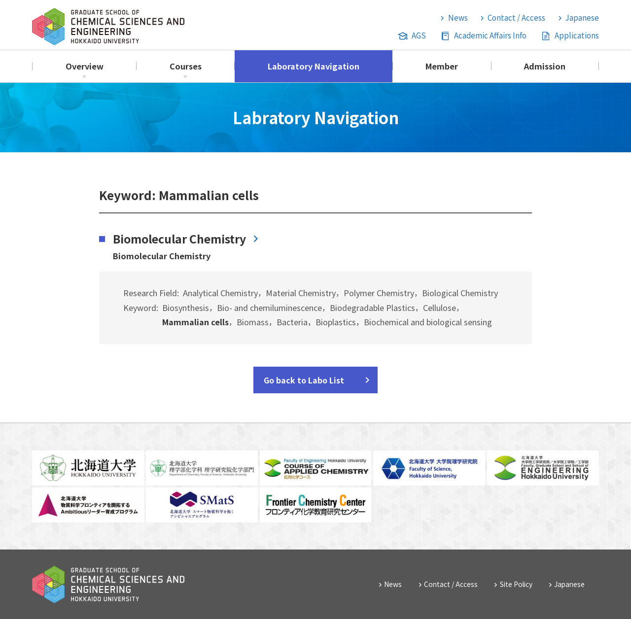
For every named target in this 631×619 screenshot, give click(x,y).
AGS (419, 35)
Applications (577, 35)
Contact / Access (516, 17)
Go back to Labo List (304, 380)
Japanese (582, 17)
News (458, 17)
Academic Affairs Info (490, 35)
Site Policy (516, 584)
